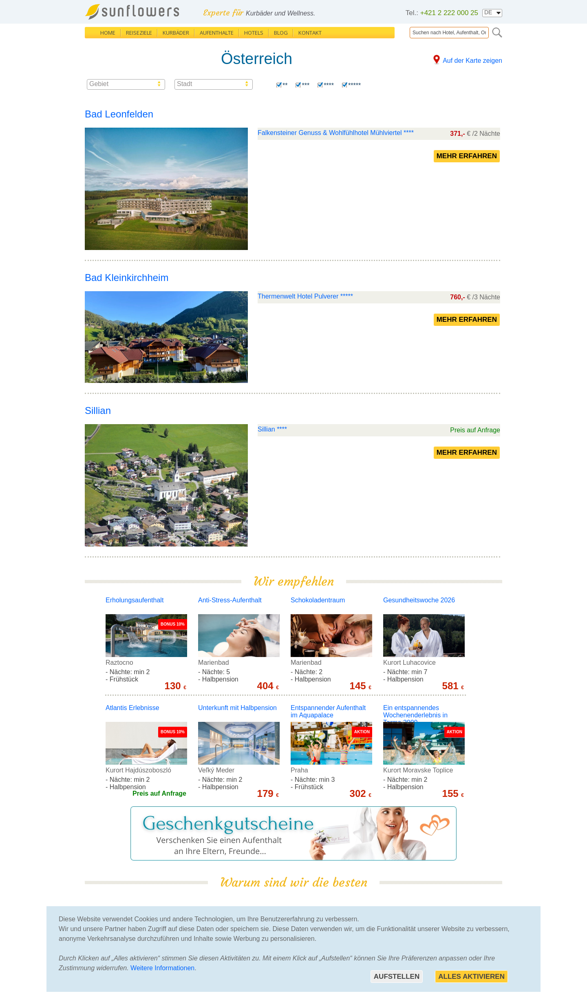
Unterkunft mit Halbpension (237, 707)
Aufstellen (396, 976)
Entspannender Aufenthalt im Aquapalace (328, 711)
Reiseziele (139, 32)
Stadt (184, 83)
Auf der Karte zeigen (472, 60)
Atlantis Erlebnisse (132, 707)
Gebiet (98, 83)
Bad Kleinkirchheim (126, 277)
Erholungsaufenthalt (134, 600)
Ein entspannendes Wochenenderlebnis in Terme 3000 (415, 715)
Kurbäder (176, 32)
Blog (281, 32)
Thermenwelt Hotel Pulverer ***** (305, 296)
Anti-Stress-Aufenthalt (230, 600)
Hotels (253, 32)
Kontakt (310, 32)
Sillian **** (272, 429)
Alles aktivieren (471, 976)
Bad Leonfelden (119, 113)
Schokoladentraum (318, 600)
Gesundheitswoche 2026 (419, 600)
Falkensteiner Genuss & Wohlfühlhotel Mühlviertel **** (336, 132)
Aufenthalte (217, 32)
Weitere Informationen (162, 968)
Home (107, 32)
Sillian (98, 410)
